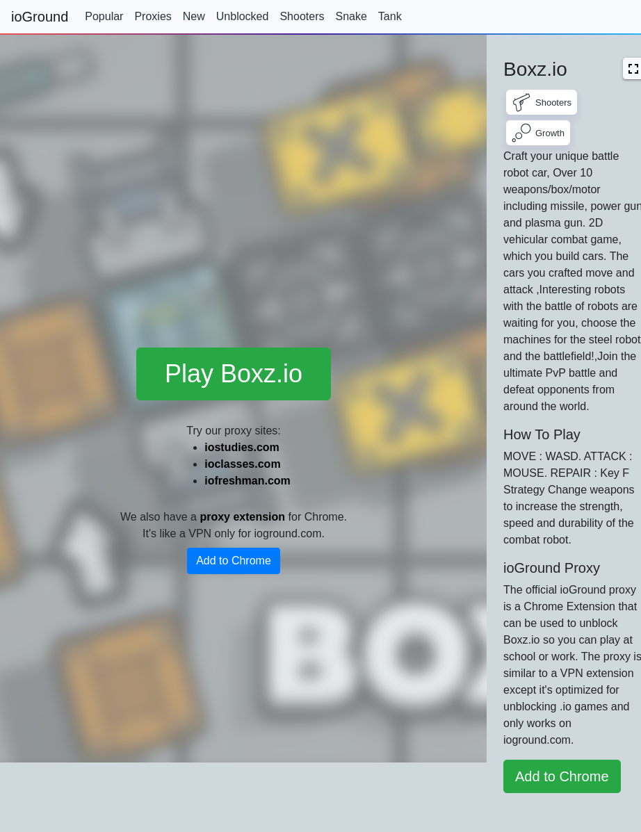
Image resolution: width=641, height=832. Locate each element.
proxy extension (242, 517)
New (194, 16)
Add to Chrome (233, 560)
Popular (104, 16)
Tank (390, 16)
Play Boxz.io (233, 373)
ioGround (39, 16)
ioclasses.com (242, 464)
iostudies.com (241, 447)
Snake (350, 16)
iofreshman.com (247, 481)
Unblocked (242, 16)
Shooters (301, 16)
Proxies (152, 16)
